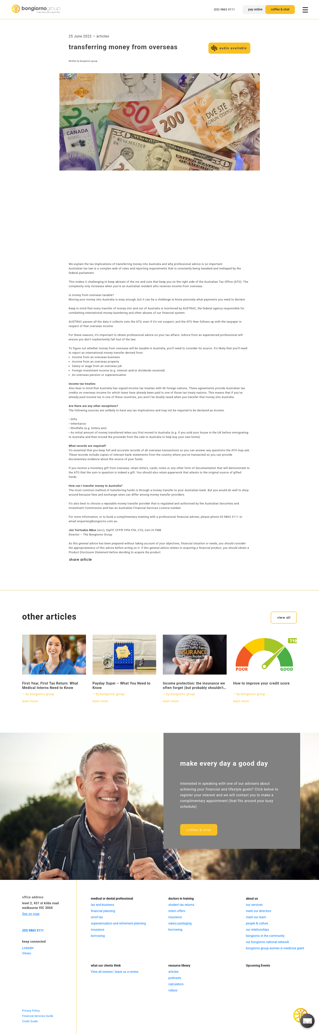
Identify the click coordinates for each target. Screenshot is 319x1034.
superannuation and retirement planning (118, 923)
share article (80, 559)
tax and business (102, 904)
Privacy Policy (31, 1010)
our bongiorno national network (267, 942)
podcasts (174, 978)
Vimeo (26, 953)
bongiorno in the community (265, 936)
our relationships (257, 929)
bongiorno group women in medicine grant (275, 948)
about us (252, 898)
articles (173, 971)
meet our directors (258, 911)
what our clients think (106, 965)
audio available (233, 48)
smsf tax (97, 917)
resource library (179, 965)
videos (172, 990)
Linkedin (28, 948)
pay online (255, 9)
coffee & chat (280, 9)
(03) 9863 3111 (224, 9)
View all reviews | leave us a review (114, 971)
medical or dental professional (112, 898)
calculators (176, 984)
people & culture (257, 923)
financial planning (103, 911)
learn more (30, 701)
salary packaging (180, 923)
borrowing (98, 936)
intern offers (176, 911)
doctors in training (181, 898)
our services (254, 904)
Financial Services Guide (37, 1016)
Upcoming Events (258, 965)
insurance (97, 929)
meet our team (256, 917)
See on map (30, 914)
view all (283, 617)
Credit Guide (30, 1021)
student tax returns (181, 904)
